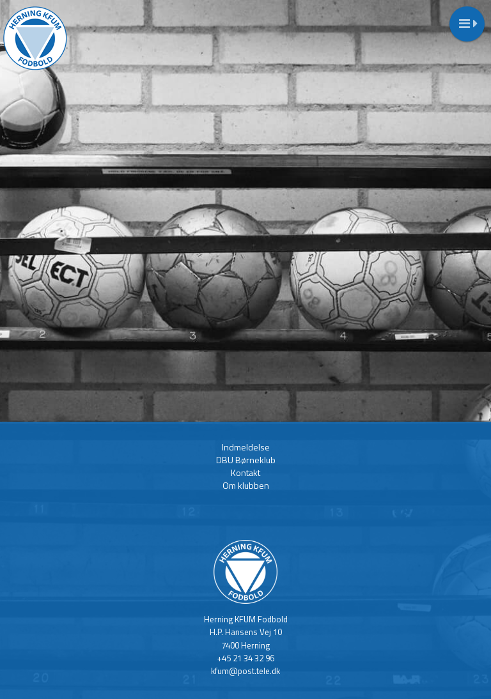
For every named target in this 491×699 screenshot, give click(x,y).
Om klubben (245, 485)
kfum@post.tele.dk (245, 670)
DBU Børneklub (246, 459)
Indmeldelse (246, 447)
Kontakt (245, 472)
